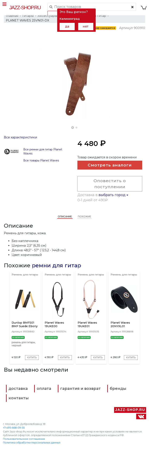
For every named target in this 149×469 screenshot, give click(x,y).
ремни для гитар (56, 271)
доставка (22, 404)
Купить (30, 368)
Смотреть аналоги (109, 170)
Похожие (84, 222)
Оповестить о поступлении (108, 189)
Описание (65, 222)
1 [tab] (73, 128)
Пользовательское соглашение (24, 451)
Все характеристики (20, 142)
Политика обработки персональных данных (32, 455)
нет (85, 26)
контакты (98, 412)
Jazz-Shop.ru (25, 7)
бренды (20, 412)
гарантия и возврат (87, 404)
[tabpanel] (74, 83)
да (67, 26)
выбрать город (113, 201)
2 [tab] (76, 128)
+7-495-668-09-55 (14, 440)
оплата (48, 404)
